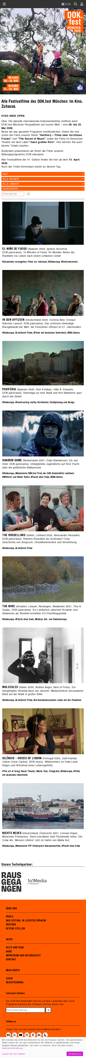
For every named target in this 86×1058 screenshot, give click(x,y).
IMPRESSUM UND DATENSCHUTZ (23, 955)
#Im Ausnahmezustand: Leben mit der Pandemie (57, 700)
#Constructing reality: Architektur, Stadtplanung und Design (44, 402)
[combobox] (43, 174)
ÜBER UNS (11, 908)
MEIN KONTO (13, 970)
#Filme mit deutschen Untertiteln (49, 332)
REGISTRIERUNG (14, 982)
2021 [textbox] (5, 173)
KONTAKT (11, 959)
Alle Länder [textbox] (11, 183)
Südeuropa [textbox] (10, 188)
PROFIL (10, 916)
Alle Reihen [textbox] (11, 178)
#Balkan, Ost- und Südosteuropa (51, 619)
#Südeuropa (54, 261)
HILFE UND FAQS (15, 947)
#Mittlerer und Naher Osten (16, 477)
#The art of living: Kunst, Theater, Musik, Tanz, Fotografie (30, 771)
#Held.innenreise (69, 261)
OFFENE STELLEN (15, 928)
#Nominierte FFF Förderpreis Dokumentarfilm (37, 846)
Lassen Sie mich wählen (13, 1053)
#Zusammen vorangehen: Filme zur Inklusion (24, 261)
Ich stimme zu (75, 1053)
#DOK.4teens (73, 332)
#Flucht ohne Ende (40, 477)
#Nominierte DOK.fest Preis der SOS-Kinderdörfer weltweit (44, 473)
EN (69, 4)
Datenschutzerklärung (12, 1048)
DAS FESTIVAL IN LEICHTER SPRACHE (26, 920)
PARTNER (11, 924)
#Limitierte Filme (23, 332)
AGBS (9, 951)
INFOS (9, 939)
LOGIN (9, 978)
